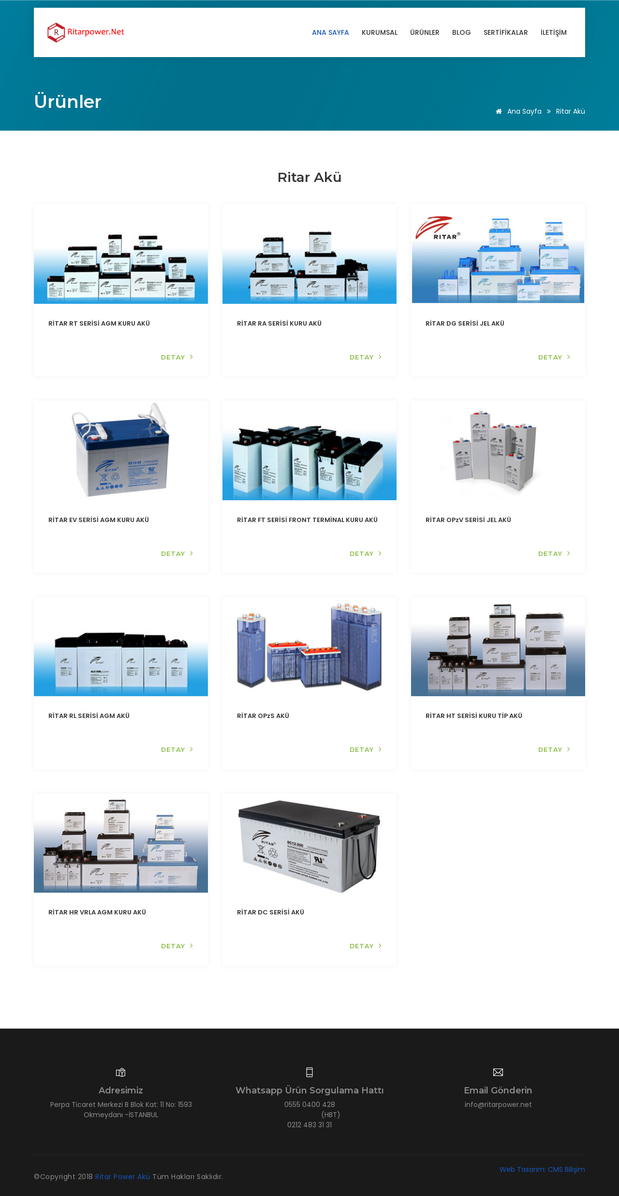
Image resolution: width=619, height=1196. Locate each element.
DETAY (177, 357)
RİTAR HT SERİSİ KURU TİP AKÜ (474, 715)
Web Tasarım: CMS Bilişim (542, 1169)
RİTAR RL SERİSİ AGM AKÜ (89, 715)
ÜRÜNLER (425, 32)
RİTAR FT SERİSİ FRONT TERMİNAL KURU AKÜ (307, 519)
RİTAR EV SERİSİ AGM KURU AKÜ (98, 519)
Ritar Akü (570, 111)
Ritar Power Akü (123, 1176)
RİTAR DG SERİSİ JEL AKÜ (465, 323)
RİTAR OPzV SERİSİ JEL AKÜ (468, 519)
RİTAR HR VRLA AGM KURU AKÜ (97, 912)
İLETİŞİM (554, 32)
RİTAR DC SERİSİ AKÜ (270, 912)
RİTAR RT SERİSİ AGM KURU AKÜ (99, 323)
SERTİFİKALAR (506, 32)
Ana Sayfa (330, 32)
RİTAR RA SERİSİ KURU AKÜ (279, 323)
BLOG (461, 32)
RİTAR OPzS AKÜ (263, 715)
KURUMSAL (380, 32)
